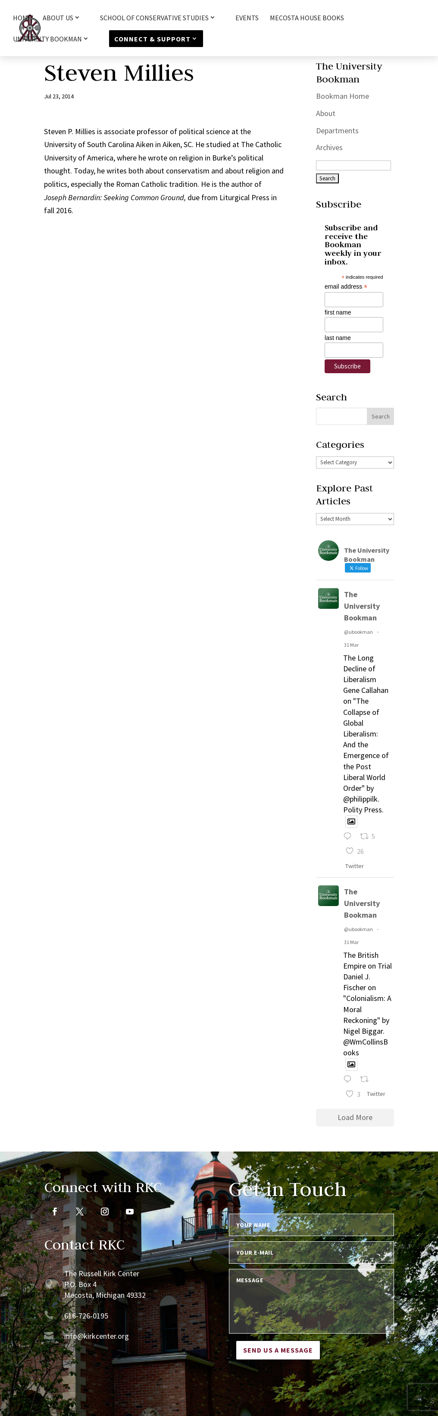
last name (338, 337)
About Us (58, 18)
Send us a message (278, 1350)
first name (338, 312)
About (325, 113)
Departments (337, 130)
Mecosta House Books (307, 18)
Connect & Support (152, 39)
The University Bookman (362, 606)
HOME (22, 18)
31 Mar (351, 645)
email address (346, 287)
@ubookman (358, 632)
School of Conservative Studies (154, 18)
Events (247, 18)
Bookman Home (342, 96)
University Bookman (47, 39)
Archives (329, 147)
